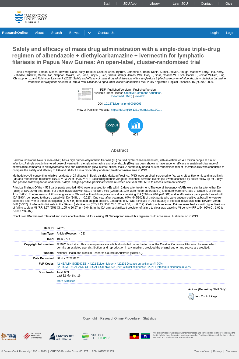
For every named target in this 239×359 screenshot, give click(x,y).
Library (155, 3)
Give (228, 3)
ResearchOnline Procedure (120, 318)
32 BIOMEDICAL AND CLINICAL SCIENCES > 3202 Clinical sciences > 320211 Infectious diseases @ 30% (124, 267)
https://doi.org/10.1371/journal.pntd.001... (136, 109)
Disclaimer (232, 351)
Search (56, 33)
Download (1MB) (121, 96)
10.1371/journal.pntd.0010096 (122, 103)
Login (214, 33)
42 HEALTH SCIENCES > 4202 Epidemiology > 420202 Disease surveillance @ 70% (110, 263)
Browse (75, 33)
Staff (106, 3)
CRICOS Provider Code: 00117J (69, 351)
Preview (139, 96)
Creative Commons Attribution (142, 93)
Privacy (217, 351)
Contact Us (106, 33)
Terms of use (201, 351)
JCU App (130, 3)
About (39, 33)
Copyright (90, 318)
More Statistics (66, 281)
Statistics (149, 318)
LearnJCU (180, 3)
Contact (207, 3)
